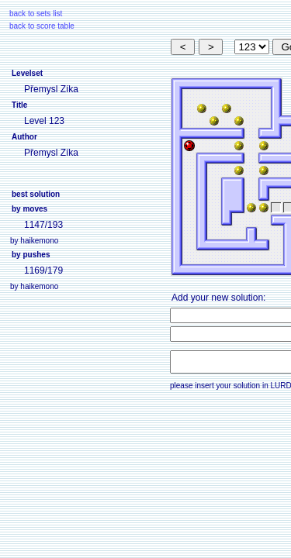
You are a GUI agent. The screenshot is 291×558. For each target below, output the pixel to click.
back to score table (41, 26)
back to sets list (35, 13)
